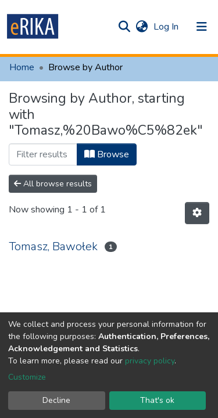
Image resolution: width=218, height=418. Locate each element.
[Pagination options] (197, 213)
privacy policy (149, 360)
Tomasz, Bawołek (53, 246)
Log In (167, 26)
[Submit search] (124, 26)
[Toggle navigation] (201, 26)
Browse (106, 154)
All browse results (53, 183)
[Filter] (43, 154)
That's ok (157, 400)
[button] (141, 27)
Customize (27, 377)
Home (21, 67)
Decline (56, 400)
